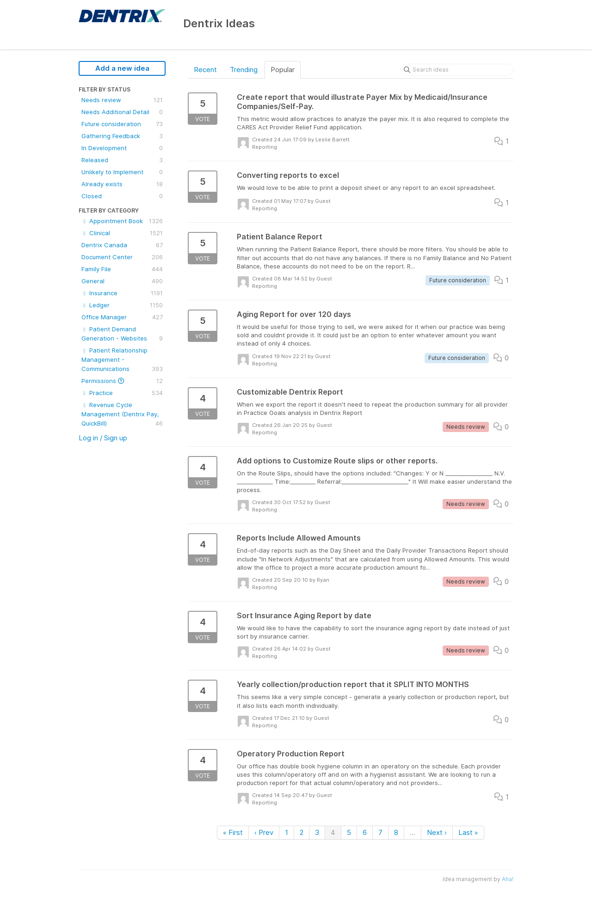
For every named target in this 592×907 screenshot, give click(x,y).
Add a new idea (122, 68)
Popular (283, 69)
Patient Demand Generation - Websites (122, 334)
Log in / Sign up (103, 437)
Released (122, 159)
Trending (244, 69)
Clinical (122, 232)
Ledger (122, 305)
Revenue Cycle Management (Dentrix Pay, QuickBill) (122, 414)
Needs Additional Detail (122, 111)
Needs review (122, 99)
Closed (122, 196)
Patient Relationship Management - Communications (122, 360)
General (122, 281)
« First (233, 832)
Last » (468, 832)
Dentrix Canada (122, 245)
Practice (122, 392)
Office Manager (122, 317)
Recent (205, 69)
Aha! (507, 879)
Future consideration (122, 123)
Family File (122, 269)
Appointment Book (122, 220)
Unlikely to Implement (122, 172)
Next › (437, 832)
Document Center (122, 257)
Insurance (122, 293)
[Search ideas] (457, 70)
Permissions (122, 380)
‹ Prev (263, 832)
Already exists (122, 184)
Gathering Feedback (122, 135)
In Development (122, 147)
